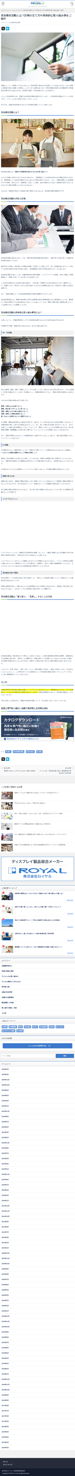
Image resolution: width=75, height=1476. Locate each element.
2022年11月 (6, 1174)
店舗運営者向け (7, 966)
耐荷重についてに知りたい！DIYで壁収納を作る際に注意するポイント (37, 950)
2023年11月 (6, 1143)
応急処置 (44, 1027)
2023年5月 (5, 1158)
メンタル (60, 1027)
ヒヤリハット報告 (9, 1031)
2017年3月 (5, 1421)
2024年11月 (6, 1111)
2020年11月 (6, 1258)
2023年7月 (5, 1153)
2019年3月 (5, 1363)
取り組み (30, 751)
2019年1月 (5, 1374)
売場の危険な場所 (8, 971)
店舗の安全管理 (15, 22)
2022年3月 (5, 1195)
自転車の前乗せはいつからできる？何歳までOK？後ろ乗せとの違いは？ (37, 896)
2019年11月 (6, 1321)
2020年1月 (5, 1311)
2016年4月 (5, 1447)
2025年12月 (6, 1080)
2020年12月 (6, 1253)
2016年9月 (5, 1426)
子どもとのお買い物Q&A (10, 976)
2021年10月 (6, 1216)
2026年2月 (5, 1074)
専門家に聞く (6, 987)
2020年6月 (5, 1285)
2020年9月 (5, 1269)
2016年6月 (5, 1437)
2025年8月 (5, 1090)
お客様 (21, 1031)
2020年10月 (6, 1263)
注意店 (28, 1027)
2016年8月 (5, 1432)
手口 (35, 1027)
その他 (4, 1013)
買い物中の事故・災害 (9, 1008)
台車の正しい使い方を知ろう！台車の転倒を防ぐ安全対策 (37, 937)
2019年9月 (5, 1332)
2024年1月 (5, 1137)
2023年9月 (5, 1148)
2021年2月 (5, 1242)
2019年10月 (6, 1327)
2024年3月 (5, 1132)
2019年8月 (5, 1337)
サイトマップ (7, 1464)
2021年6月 (5, 1237)
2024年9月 (5, 1116)
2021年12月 (6, 1206)
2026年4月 (5, 1069)
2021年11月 (6, 1211)
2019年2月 (5, 1369)
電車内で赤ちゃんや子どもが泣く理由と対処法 (20, 769)
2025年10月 (6, 1085)
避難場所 (13, 1027)
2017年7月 (5, 1411)
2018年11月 (6, 1384)
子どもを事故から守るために (11, 981)
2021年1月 (5, 1248)
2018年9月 (5, 1395)
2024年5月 (5, 1127)
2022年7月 (5, 1185)
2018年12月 (6, 1379)
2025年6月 (5, 1095)
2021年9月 (5, 1221)
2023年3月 (5, 1164)
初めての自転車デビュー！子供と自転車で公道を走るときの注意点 (37, 923)
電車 (5, 1027)
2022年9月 (5, 1179)
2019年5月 (5, 1353)
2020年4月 (5, 1295)
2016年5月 (5, 1442)
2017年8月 (5, 1405)
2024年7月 (5, 1122)
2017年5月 (5, 1416)
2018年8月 (5, 1400)
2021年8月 (5, 1227)
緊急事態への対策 (8, 1002)
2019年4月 (5, 1358)
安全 (9, 751)
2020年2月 (5, 1306)
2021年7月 (5, 1232)
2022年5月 (5, 1190)
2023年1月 (5, 1169)
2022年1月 (5, 1200)
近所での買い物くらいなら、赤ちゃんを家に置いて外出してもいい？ (37, 910)
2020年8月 (5, 1274)
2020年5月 (5, 1290)
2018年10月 (6, 1390)
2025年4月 (5, 1101)
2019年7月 (5, 1342)
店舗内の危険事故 (8, 997)
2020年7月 (5, 1279)
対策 (40, 751)
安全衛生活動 (19, 751)
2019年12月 (6, 1316)
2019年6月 (5, 1348)
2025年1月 (5, 1106)
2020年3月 (5, 1300)
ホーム (5, 1461)
